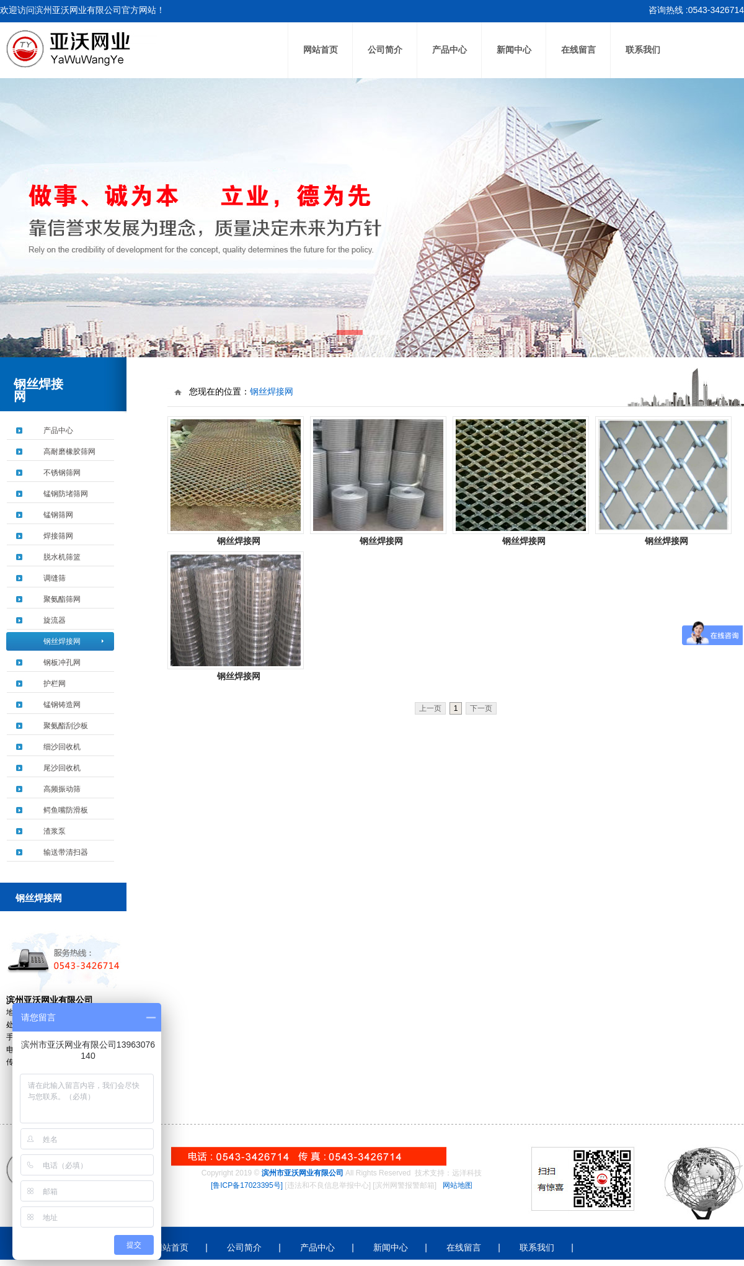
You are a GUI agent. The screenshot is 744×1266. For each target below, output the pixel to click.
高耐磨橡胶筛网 (69, 451)
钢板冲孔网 (62, 662)
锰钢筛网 (58, 514)
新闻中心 (514, 50)
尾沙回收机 (62, 768)
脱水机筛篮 (62, 557)
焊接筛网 (58, 536)
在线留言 (578, 50)
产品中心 (449, 50)
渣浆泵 (54, 831)
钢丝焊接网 (62, 641)
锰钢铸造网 (62, 704)
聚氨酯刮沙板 (65, 725)
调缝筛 (54, 578)
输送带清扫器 (65, 852)
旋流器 (54, 620)
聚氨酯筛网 (62, 599)
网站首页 (320, 50)
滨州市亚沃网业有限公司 (302, 1173)
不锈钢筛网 (62, 472)
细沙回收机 (62, 746)
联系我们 (643, 50)
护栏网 (54, 683)
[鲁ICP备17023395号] (247, 1185)
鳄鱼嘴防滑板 (65, 810)
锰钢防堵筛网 (65, 493)
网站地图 (457, 1185)
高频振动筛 (62, 789)
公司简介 (385, 50)
